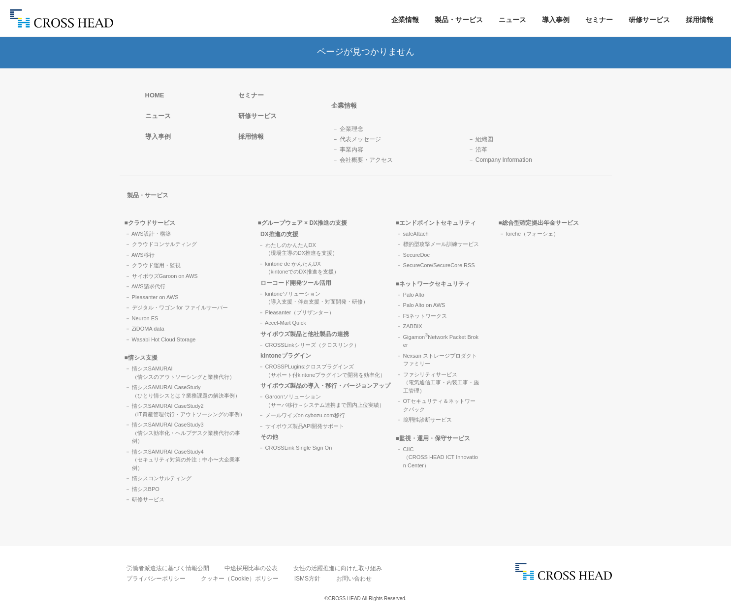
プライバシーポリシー (156, 578)
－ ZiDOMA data (144, 329)
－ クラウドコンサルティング (161, 244)
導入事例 (556, 20)
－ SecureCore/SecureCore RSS (435, 265)
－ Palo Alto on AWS (420, 305)
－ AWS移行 (140, 255)
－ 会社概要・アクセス (362, 159)
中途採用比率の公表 (251, 568)
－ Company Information (500, 159)
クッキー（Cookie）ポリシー (239, 578)
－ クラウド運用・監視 (153, 265)
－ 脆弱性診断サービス (424, 420)
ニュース (512, 20)
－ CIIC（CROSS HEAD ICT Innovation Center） (437, 457)
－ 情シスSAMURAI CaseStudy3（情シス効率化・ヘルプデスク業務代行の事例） (182, 433)
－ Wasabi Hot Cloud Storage (160, 339)
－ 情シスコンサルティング (158, 478)
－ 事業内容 (347, 149)
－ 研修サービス (144, 499)
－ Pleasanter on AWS (152, 297)
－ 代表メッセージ (356, 139)
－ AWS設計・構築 (148, 234)
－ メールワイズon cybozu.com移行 (301, 415)
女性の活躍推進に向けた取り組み (337, 568)
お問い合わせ (354, 578)
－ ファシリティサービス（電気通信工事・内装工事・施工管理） (437, 382)
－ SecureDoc (413, 255)
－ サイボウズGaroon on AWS (161, 276)
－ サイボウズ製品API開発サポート (301, 426)
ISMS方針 (307, 578)
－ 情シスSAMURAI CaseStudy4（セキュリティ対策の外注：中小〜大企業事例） (182, 460)
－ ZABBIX (409, 326)
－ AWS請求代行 (145, 286)
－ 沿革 (477, 149)
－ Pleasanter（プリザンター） (296, 312)
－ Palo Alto (410, 295)
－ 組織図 (480, 139)
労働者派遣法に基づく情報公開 (168, 568)
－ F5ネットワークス (421, 316)
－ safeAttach (412, 234)
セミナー (599, 20)
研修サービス (649, 20)
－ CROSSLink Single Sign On (295, 448)
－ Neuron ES (142, 318)
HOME (154, 95)
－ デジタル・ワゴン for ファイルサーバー (176, 307)
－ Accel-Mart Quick (282, 323)
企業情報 (405, 20)
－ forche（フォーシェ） (529, 234)
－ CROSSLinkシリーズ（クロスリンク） (308, 345)
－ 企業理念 (347, 128)
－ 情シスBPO (142, 489)
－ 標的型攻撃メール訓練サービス (437, 244)
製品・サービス (459, 20)
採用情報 (699, 20)
